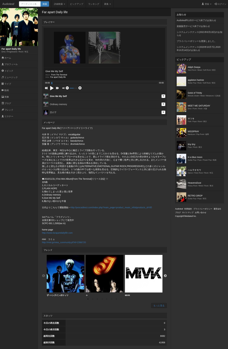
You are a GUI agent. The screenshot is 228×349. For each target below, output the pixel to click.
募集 (107, 4)
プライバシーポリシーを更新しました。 (197, 41)
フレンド (7, 110)
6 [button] (111, 299)
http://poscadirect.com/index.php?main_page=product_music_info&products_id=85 (111, 207)
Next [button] (165, 275)
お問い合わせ (200, 212)
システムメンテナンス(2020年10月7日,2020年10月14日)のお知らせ (198, 48)
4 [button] (102, 299)
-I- (104, 275)
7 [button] (116, 299)
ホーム (6, 58)
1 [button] (87, 299)
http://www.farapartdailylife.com (57, 233)
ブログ (6, 103)
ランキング (93, 4)
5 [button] (106, 299)
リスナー (7, 116)
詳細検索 (59, 4)
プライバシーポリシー (202, 209)
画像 (5, 97)
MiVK (143, 275)
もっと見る (159, 305)
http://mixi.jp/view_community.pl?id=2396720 (64, 242)
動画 (5, 90)
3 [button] (97, 299)
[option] (65, 276)
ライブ (6, 84)
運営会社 (217, 209)
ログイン (220, 4)
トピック (7, 71)
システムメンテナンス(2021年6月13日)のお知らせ (199, 34)
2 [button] (92, 299)
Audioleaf (8, 4)
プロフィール (10, 64)
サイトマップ (187, 212)
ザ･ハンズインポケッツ (65, 275)
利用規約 (188, 209)
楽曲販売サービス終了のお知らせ (193, 26)
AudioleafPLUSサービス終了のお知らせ (196, 20)
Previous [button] (43, 275)
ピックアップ (76, 4)
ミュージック (10, 77)
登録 (206, 4)
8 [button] (121, 299)
